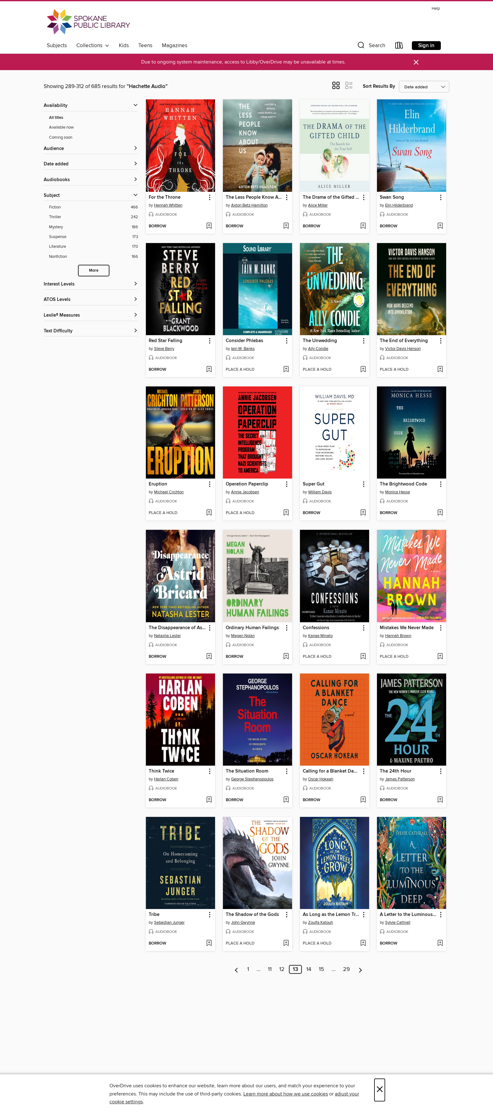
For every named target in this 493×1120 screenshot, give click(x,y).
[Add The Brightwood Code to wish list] (440, 513)
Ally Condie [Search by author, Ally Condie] (318, 348)
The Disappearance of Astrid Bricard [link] (177, 628)
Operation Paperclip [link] (247, 484)
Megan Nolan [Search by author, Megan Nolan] (243, 635)
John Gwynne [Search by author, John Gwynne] (243, 922)
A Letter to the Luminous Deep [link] (408, 915)
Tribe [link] (154, 915)
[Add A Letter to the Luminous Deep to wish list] (440, 944)
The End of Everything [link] (404, 341)
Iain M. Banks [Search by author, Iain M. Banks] (243, 348)
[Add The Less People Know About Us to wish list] (286, 226)
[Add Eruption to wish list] (209, 513)
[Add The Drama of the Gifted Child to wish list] (363, 226)
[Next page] (360, 969)
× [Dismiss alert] (416, 62)
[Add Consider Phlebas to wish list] (286, 370)
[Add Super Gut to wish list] (363, 513)
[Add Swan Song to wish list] (440, 226)
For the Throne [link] (164, 197)
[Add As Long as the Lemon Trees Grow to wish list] (363, 944)
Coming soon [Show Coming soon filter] (60, 137)
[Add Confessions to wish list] (363, 657)
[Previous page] (236, 969)
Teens (145, 45)
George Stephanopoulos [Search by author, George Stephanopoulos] (252, 779)
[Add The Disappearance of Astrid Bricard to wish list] (209, 657)
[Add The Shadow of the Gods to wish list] (286, 944)
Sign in (426, 45)
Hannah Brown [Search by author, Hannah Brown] (398, 635)
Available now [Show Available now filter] (61, 127)
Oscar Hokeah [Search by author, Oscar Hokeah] (320, 779)
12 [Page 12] (282, 969)
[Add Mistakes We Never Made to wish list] (440, 657)
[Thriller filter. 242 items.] (93, 217)
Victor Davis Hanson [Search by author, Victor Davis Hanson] (403, 348)
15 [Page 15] (321, 969)
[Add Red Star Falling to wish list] (209, 370)
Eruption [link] (158, 484)
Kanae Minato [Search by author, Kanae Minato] (320, 635)
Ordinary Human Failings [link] (252, 628)
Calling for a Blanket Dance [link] (331, 771)
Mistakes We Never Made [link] (407, 628)
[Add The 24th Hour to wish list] (440, 800)
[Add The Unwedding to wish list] (363, 370)
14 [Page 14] (308, 969)
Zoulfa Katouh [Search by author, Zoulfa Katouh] (320, 922)
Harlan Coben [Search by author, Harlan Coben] (166, 779)
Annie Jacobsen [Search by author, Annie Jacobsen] (245, 492)
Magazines (174, 45)
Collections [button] (92, 45)
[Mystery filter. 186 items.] (93, 227)
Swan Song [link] (392, 197)
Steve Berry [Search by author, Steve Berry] (164, 348)
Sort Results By (379, 86)
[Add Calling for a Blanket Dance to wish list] (363, 800)
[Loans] (399, 47)
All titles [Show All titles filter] (56, 117)
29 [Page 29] (346, 969)
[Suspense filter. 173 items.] (93, 237)
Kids (124, 45)
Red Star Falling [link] (165, 341)
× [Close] (380, 1090)
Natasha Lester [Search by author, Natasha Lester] (167, 635)
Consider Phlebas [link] (244, 341)
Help (436, 8)
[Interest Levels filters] (91, 284)
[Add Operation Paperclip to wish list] (286, 513)
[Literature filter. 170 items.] (93, 246)
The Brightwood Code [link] (403, 484)
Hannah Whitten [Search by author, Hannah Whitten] (168, 205)
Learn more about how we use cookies (285, 1094)
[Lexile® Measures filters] (91, 315)
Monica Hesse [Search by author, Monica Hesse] (397, 492)
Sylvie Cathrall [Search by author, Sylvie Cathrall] (397, 922)
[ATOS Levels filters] (91, 300)
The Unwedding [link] (320, 341)
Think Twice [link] (161, 771)
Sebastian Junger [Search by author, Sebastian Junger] (169, 922)
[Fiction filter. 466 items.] (93, 207)
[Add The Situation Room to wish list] (286, 800)
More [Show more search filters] (93, 270)
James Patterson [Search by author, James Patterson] (400, 779)
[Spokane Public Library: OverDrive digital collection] (88, 21)
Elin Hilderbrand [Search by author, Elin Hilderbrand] (399, 205)
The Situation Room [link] (247, 771)
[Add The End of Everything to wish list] (440, 370)
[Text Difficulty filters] (91, 331)
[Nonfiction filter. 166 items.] (93, 256)
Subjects (57, 45)
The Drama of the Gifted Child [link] (331, 197)
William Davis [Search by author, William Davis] (320, 492)
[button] (371, 47)
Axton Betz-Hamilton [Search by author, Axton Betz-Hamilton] (249, 205)
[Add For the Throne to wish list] (209, 226)
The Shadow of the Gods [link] (252, 915)
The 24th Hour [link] (395, 771)
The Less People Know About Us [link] (254, 197)
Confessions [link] (316, 628)
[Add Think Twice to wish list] (209, 800)
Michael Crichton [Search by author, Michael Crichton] (169, 492)
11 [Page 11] (270, 969)
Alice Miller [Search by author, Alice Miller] (318, 205)
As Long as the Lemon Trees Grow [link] (331, 915)
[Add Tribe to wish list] (209, 944)
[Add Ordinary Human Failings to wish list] (286, 657)
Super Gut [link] (313, 484)
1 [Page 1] (248, 969)
